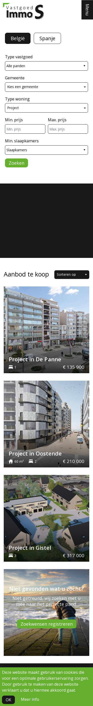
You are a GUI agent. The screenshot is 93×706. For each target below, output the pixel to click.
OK (8, 700)
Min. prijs (14, 120)
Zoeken (16, 163)
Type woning (17, 99)
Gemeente (15, 78)
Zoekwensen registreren (47, 624)
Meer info (30, 699)
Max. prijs (57, 120)
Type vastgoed (19, 57)
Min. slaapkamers (22, 141)
